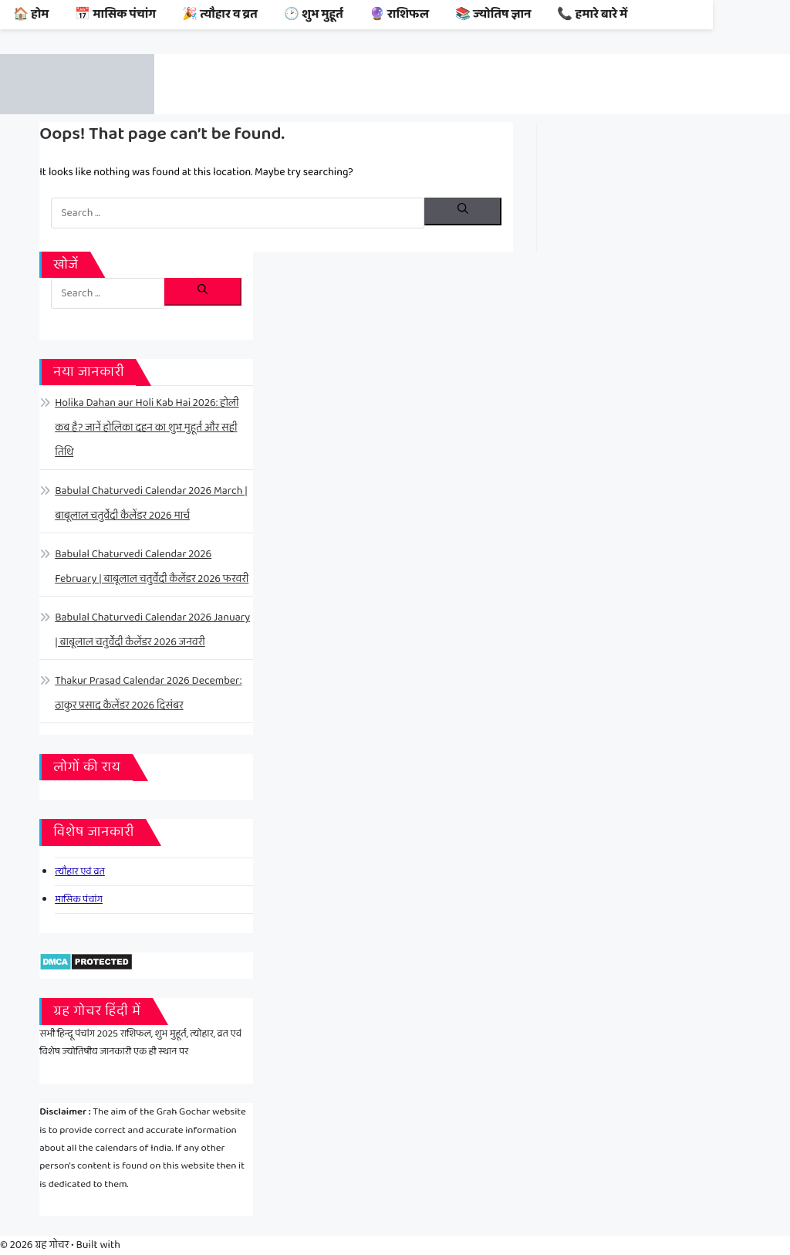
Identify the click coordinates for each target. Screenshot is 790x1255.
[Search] (462, 211)
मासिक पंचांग (79, 899)
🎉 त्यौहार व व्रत (220, 14)
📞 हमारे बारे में (592, 14)
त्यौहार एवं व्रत (80, 872)
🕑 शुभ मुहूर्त (313, 14)
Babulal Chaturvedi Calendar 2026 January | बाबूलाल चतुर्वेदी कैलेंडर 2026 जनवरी (152, 630)
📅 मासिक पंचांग (115, 14)
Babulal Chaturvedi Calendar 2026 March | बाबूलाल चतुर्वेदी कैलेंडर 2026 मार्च (151, 503)
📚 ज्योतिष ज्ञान (493, 14)
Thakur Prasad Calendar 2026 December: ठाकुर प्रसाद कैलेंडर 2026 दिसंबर (148, 693)
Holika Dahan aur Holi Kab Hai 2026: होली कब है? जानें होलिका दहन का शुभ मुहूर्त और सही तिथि (146, 427)
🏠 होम (31, 14)
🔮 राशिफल (399, 14)
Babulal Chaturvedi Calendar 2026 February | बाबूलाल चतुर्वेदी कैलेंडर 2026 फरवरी (151, 566)
